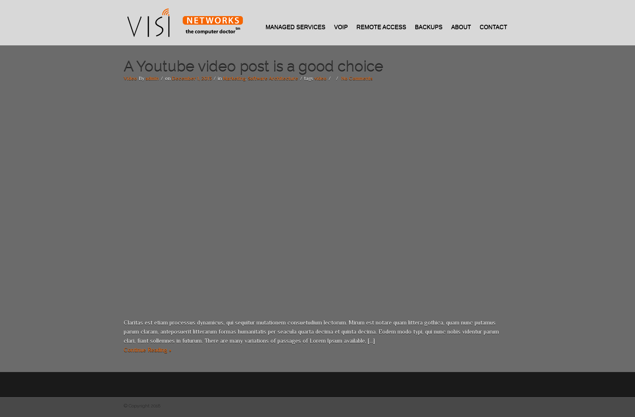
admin (152, 78)
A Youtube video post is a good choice (253, 65)
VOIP (341, 27)
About (461, 27)
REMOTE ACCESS (382, 27)
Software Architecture (273, 78)
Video (130, 78)
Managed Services (295, 27)
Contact (493, 27)
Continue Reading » (147, 349)
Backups (428, 27)
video (320, 78)
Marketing (234, 78)
